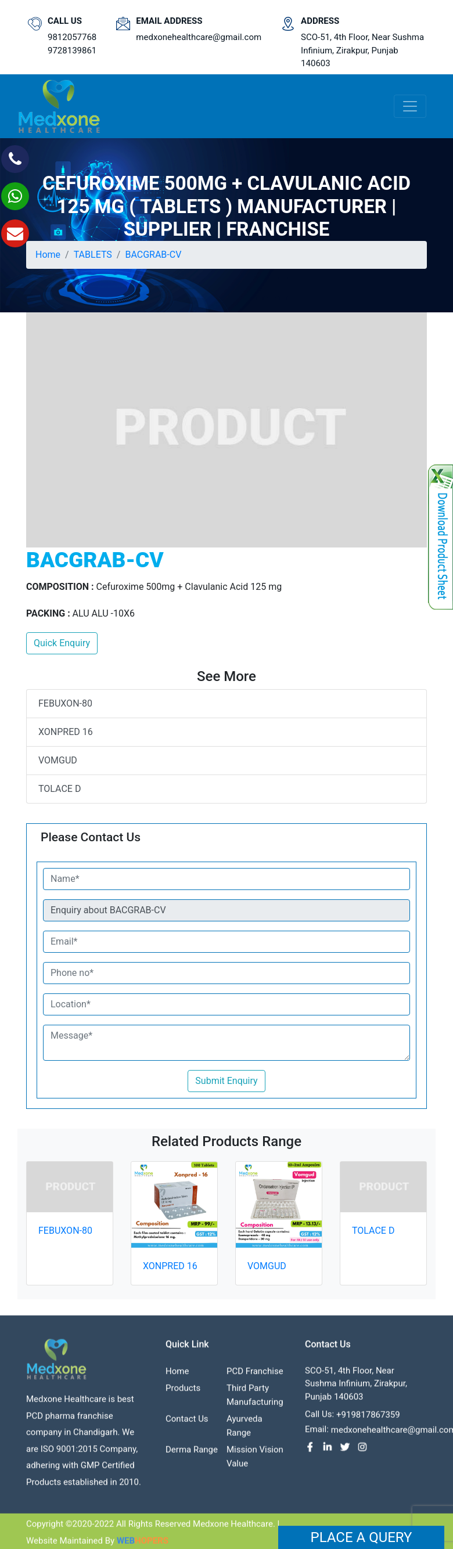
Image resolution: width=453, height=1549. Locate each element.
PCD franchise (255, 1378)
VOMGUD (57, 760)
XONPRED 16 (65, 731)
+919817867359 (368, 1422)
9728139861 (72, 50)
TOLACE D (59, 788)
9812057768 (72, 37)
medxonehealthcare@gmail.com (198, 37)
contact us (187, 1426)
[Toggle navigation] (410, 106)
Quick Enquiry (62, 643)
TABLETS (93, 254)
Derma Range (192, 1456)
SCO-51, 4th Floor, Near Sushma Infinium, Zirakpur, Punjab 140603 (362, 50)
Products (183, 1395)
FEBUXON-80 (65, 703)
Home (47, 254)
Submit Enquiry (226, 1080)
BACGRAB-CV (153, 254)
